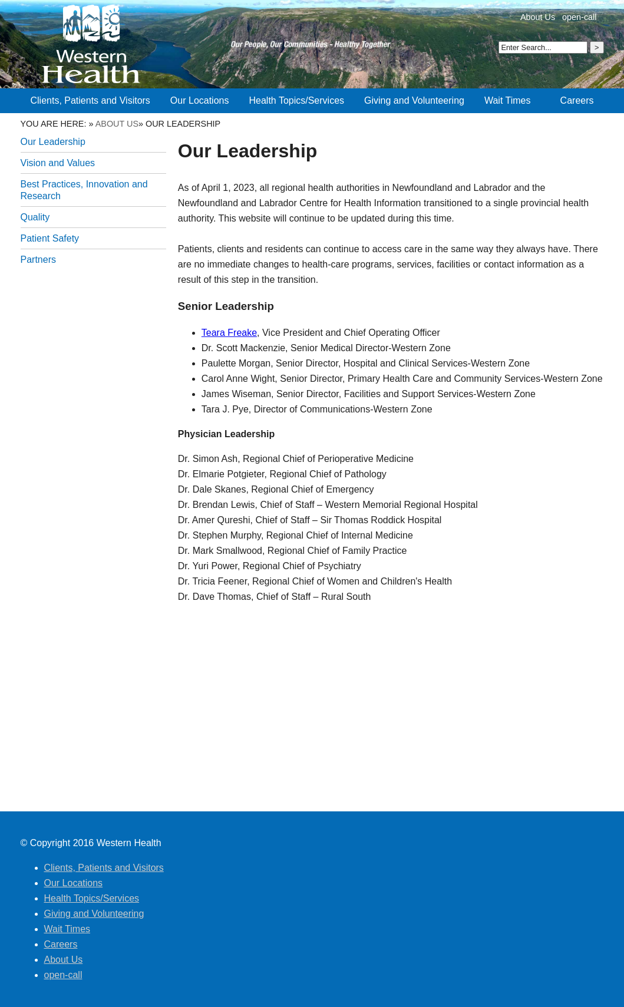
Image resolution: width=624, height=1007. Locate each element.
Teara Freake (229, 333)
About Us (537, 17)
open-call (579, 17)
